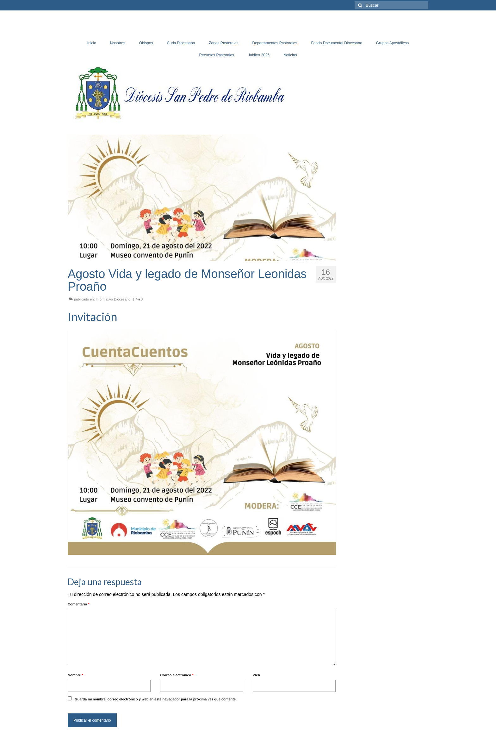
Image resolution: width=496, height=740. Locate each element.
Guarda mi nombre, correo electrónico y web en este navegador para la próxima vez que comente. (156, 699)
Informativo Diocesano (113, 299)
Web (256, 675)
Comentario (78, 604)
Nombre (75, 675)
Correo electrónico (176, 675)
